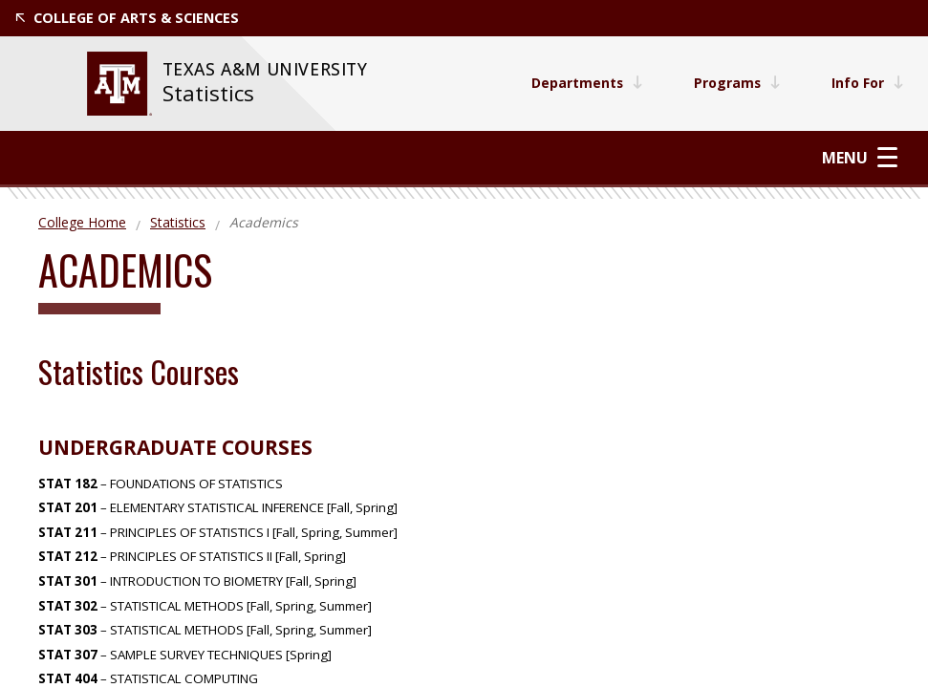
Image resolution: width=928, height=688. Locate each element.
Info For (867, 83)
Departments (583, 83)
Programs (735, 83)
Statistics (208, 93)
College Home (82, 222)
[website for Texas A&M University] (119, 84)
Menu (859, 157)
